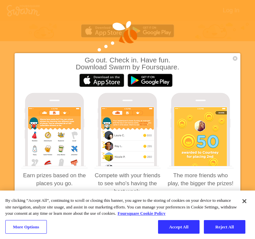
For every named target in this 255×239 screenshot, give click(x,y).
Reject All (224, 229)
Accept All (179, 229)
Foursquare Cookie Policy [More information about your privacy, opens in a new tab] (141, 216)
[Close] (244, 204)
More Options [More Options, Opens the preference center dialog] (26, 229)
